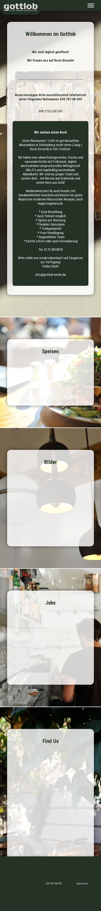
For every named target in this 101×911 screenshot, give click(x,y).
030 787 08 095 (54, 883)
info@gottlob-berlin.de (50, 275)
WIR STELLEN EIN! (51, 111)
